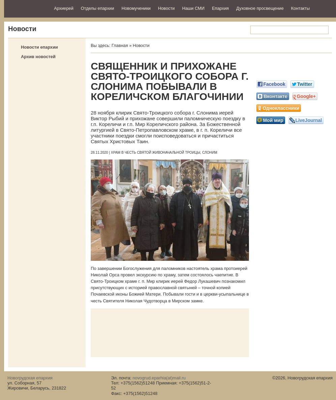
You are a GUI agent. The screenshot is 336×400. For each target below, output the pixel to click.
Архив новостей (38, 56)
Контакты (300, 8)
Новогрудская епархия (27, 8)
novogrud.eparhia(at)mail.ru (159, 377)
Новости (166, 8)
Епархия (220, 8)
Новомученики (135, 8)
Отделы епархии (97, 8)
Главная (120, 45)
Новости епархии (39, 47)
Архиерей (64, 8)
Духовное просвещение (260, 8)
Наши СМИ (193, 8)
